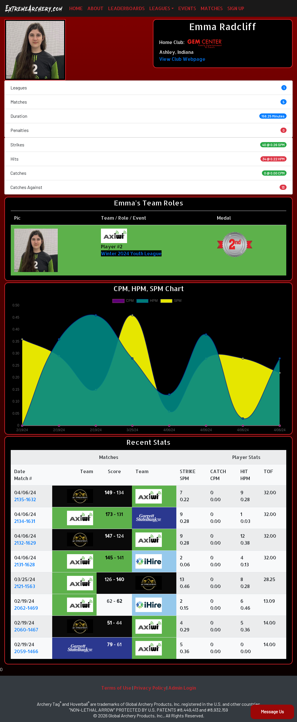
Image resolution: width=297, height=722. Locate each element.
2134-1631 (24, 521)
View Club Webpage (182, 59)
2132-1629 (25, 543)
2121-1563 (24, 586)
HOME (76, 8)
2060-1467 (26, 630)
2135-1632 (25, 499)
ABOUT (95, 8)
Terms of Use (116, 688)
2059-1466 (26, 651)
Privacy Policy (150, 688)
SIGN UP (235, 8)
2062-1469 (26, 608)
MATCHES (212, 8)
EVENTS (187, 8)
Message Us (272, 711)
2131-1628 (24, 564)
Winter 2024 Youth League (131, 253)
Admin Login (182, 688)
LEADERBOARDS (126, 8)
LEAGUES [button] (159, 8)
